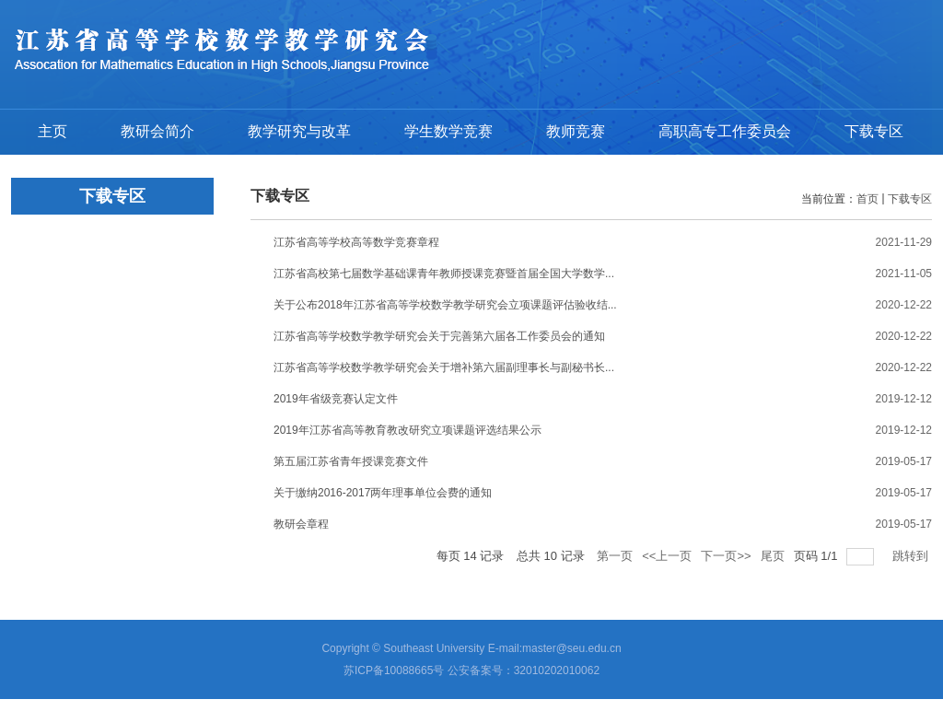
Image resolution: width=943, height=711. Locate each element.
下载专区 (910, 198)
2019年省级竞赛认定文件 (336, 398)
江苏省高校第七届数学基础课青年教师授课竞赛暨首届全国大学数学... (444, 273)
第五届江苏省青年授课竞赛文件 (351, 461)
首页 (867, 198)
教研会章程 (301, 524)
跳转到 (912, 556)
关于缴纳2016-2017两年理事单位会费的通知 (383, 492)
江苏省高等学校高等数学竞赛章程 (356, 242)
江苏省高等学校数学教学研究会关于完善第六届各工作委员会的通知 (439, 336)
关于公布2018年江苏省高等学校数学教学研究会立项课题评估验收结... (445, 304)
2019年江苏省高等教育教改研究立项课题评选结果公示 (407, 430)
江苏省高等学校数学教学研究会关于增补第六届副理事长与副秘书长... (444, 367)
